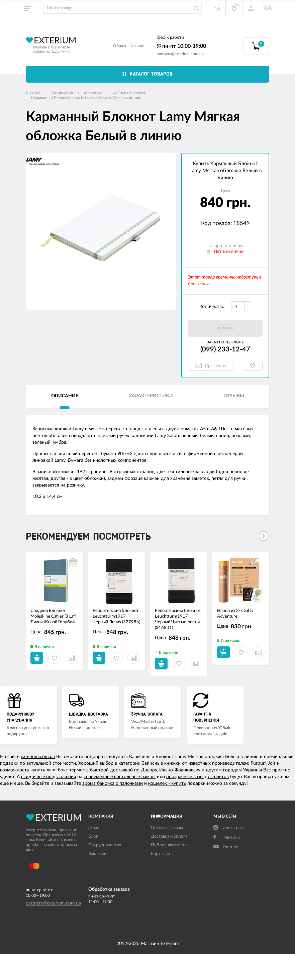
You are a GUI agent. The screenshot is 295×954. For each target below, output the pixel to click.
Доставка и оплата (169, 836)
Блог (93, 836)
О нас (93, 828)
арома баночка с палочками (112, 783)
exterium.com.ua (38, 756)
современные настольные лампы (120, 776)
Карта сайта (162, 854)
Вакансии (97, 854)
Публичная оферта (169, 845)
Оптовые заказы (167, 828)
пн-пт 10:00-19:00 (181, 46)
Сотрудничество (104, 845)
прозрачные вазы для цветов (197, 776)
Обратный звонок (129, 46)
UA (267, 8)
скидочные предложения (48, 776)
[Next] (264, 536)
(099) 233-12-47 (225, 349)
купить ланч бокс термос (57, 770)
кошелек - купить (167, 783)
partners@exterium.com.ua (180, 54)
